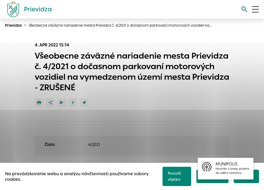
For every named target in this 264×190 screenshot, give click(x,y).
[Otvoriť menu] (255, 9)
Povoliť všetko (174, 176)
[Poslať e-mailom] (61, 102)
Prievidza (13, 25)
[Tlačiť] (39, 102)
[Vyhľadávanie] (244, 9)
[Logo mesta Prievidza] (27, 9)
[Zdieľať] (50, 102)
